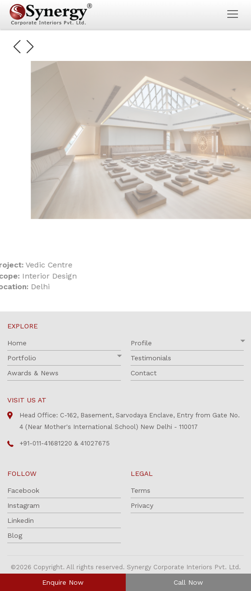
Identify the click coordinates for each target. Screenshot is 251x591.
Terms (140, 490)
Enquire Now (63, 582)
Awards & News (33, 373)
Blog (14, 535)
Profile (141, 343)
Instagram (23, 505)
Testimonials (151, 358)
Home (17, 343)
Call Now (188, 582)
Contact (144, 373)
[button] (16, 47)
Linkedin (20, 520)
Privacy (142, 505)
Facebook (23, 490)
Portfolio (21, 358)
